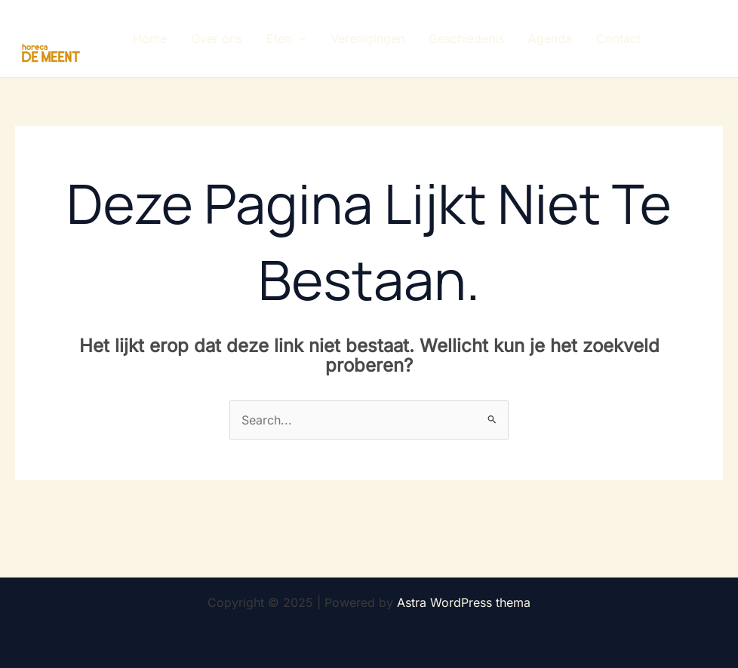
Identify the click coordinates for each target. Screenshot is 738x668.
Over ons (216, 38)
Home (150, 38)
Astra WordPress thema (463, 602)
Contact (618, 38)
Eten (286, 38)
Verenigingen (367, 38)
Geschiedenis (466, 38)
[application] (298, 38)
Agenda (550, 38)
